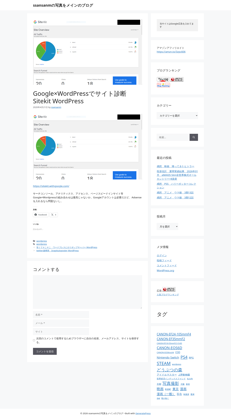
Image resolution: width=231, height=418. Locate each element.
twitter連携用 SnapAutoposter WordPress (57, 250)
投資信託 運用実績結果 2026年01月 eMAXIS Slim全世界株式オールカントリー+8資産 (177, 175)
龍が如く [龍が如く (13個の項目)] (165, 398)
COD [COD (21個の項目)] (177, 352)
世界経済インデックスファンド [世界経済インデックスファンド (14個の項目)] (171, 378)
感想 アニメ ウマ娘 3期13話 (175, 192)
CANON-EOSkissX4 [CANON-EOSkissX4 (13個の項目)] (165, 352)
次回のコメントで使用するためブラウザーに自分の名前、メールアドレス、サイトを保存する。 (87, 340)
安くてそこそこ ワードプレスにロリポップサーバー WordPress (66, 247)
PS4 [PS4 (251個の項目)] (183, 357)
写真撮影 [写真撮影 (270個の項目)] (170, 383)
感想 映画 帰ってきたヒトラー (175, 166)
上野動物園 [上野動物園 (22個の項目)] (184, 374)
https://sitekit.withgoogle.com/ (51, 186)
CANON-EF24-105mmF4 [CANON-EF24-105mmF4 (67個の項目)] (174, 334)
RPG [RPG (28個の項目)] (191, 357)
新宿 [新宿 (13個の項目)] (188, 384)
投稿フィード (164, 260)
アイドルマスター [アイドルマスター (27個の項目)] (167, 374)
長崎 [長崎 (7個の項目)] (158, 398)
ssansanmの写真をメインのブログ (63, 5)
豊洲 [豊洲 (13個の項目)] (192, 394)
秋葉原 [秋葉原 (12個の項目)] (186, 394)
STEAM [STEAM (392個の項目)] (164, 363)
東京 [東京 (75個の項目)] (176, 389)
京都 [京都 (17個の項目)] (159, 383)
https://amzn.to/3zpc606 (171, 51)
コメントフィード (167, 265)
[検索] (194, 137)
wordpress (41, 241)
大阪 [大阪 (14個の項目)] (182, 384)
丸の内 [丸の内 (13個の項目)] (190, 378)
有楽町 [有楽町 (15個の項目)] (168, 389)
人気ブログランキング (168, 294)
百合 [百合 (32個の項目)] (179, 394)
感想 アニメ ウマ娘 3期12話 (175, 197)
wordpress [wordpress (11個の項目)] (176, 364)
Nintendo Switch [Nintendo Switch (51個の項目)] (168, 358)
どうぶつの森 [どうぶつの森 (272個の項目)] (169, 369)
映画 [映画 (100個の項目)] (160, 388)
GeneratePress (143, 413)
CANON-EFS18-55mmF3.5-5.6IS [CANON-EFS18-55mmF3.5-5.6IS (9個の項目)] (169, 343)
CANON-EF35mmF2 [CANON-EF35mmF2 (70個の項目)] (171, 339)
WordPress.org (165, 270)
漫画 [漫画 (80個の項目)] (183, 389)
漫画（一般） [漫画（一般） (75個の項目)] (166, 394)
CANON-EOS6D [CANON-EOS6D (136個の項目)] (169, 347)
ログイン (162, 255)
